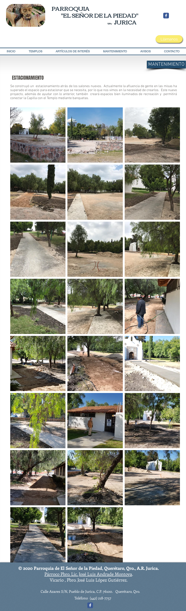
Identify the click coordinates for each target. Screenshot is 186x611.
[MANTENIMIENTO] (166, 64)
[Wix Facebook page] (166, 15)
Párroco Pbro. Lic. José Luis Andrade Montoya (88, 574)
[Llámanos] (169, 39)
